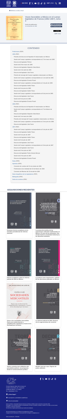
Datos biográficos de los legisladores (22, 174)
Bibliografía (15, 176)
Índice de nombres (17, 179)
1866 (13, 104)
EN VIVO (24, 3)
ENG (52, 3)
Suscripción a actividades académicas (17, 397)
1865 (13, 54)
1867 (13, 127)
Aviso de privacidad (12, 401)
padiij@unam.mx (35, 412)
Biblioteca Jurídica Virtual (16, 10)
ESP (48, 3)
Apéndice (15, 163)
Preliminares (16, 51)
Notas (14, 161)
